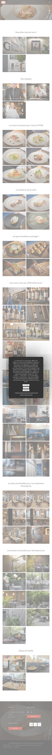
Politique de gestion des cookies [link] (26, 394)
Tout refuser (26, 387)
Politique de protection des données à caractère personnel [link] (26, 392)
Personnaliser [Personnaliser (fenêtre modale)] (26, 390)
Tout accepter (26, 385)
